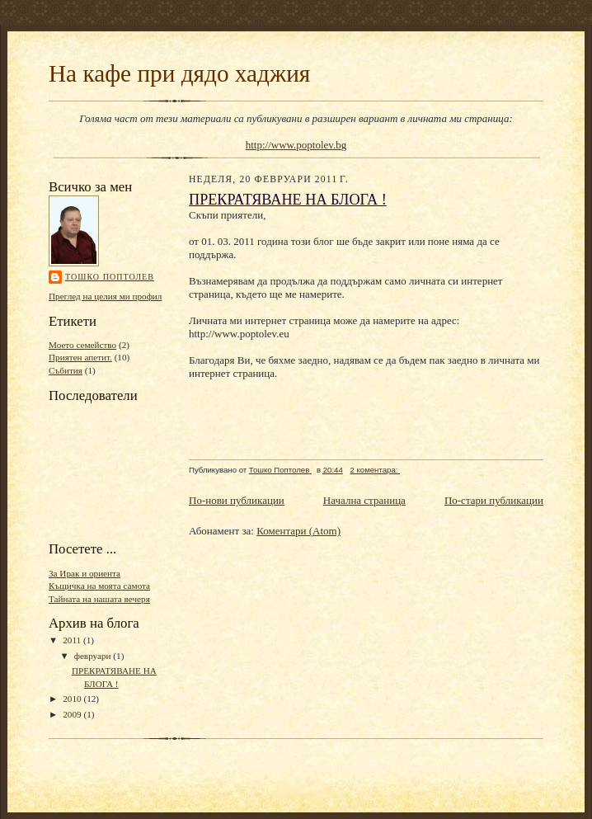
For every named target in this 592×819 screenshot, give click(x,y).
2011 (73, 640)
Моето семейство (82, 345)
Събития (65, 370)
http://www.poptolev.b (293, 145)
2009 (73, 714)
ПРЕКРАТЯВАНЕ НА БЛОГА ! (288, 199)
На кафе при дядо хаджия (179, 73)
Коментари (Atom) (298, 531)
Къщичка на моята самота (99, 586)
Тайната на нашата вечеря (99, 599)
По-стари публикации (493, 500)
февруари (94, 656)
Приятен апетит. (80, 357)
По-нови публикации (236, 500)
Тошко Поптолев (109, 276)
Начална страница (364, 500)
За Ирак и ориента (84, 573)
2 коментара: (375, 469)
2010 (73, 699)
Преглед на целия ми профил (105, 296)
